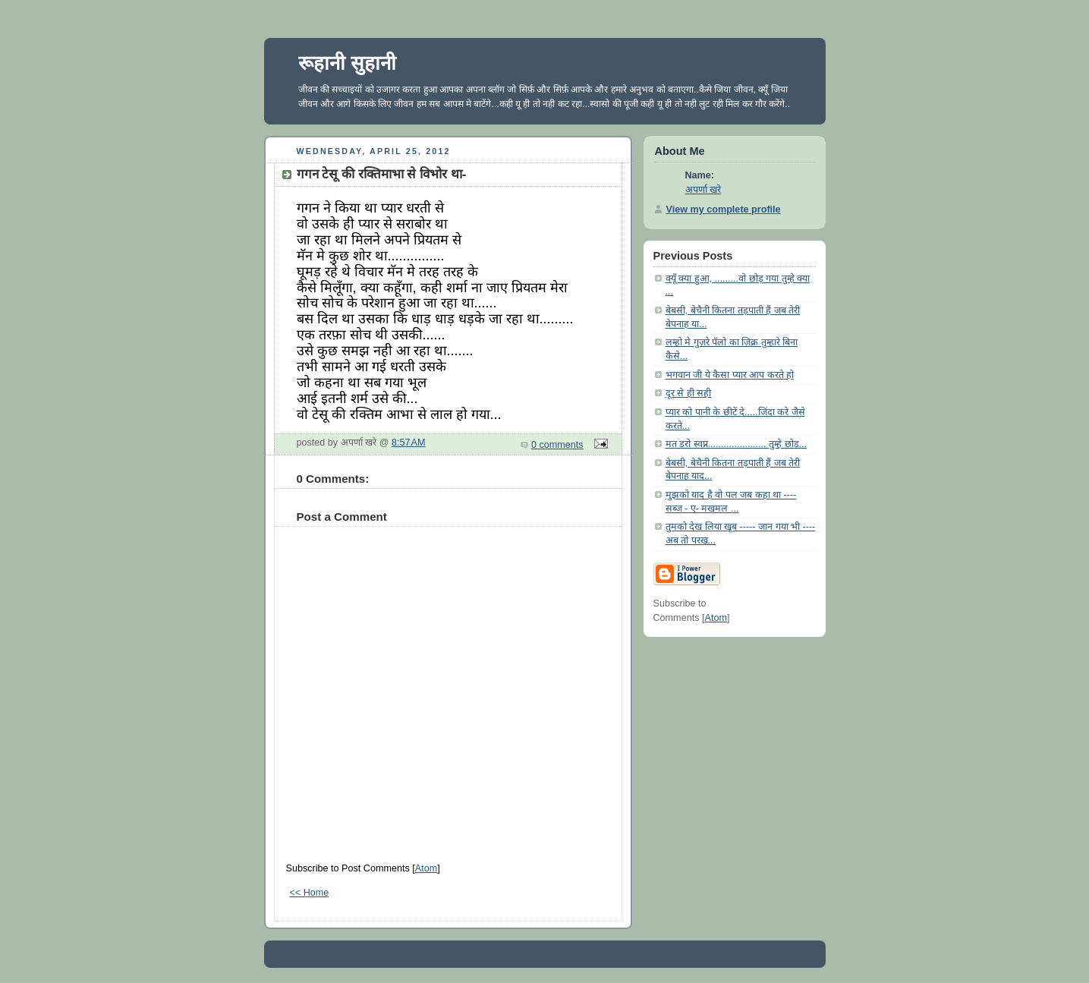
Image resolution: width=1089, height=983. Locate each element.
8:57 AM (409, 442)
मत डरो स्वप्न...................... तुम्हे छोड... (736, 444)
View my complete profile (723, 209)
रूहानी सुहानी (347, 63)
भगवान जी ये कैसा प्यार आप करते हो (730, 375)
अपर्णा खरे (703, 189)
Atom (426, 868)
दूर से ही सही (689, 393)
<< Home (309, 892)
